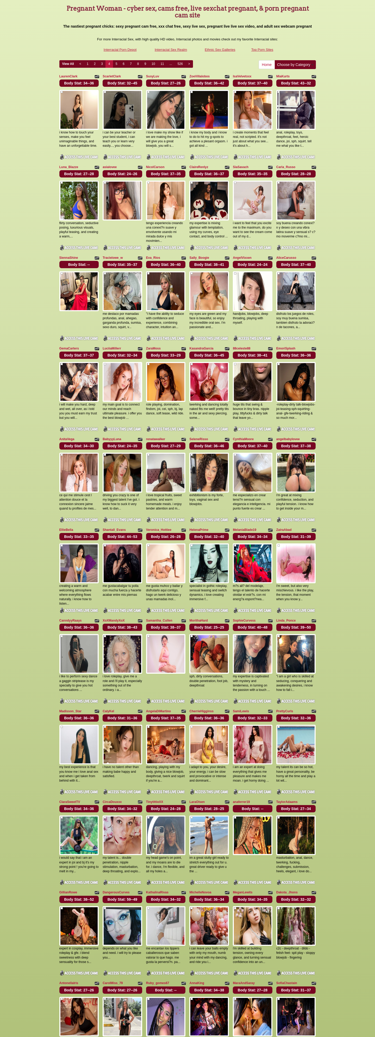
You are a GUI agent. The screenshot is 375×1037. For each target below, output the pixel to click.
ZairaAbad (284, 480)
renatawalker (155, 400)
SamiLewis (241, 642)
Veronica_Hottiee (158, 480)
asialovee (110, 157)
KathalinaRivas (157, 804)
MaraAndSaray (244, 885)
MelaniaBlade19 (244, 480)
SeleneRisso (198, 400)
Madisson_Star (70, 642)
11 (162, 64)
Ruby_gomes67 (157, 885)
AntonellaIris (68, 885)
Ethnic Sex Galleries (220, 50)
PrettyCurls (284, 642)
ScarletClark (112, 76)
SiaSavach (240, 157)
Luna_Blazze (68, 157)
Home (267, 65)
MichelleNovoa (200, 804)
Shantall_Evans (114, 480)
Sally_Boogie (199, 238)
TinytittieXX (154, 723)
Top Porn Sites (262, 50)
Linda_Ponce (286, 561)
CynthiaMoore (243, 400)
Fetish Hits (185, 1029)
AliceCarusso (286, 238)
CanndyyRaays (70, 561)
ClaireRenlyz (198, 157)
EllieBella (66, 480)
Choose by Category (295, 65)
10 (153, 64)
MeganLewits (242, 804)
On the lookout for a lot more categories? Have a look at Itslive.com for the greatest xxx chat (187, 992)
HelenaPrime (198, 480)
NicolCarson (155, 157)
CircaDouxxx (112, 723)
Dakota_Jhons (287, 804)
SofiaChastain (286, 885)
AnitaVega (66, 400)
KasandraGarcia (201, 319)
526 (180, 64)
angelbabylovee (288, 400)
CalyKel (108, 642)
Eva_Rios (153, 238)
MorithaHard (198, 561)
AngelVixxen (242, 238)
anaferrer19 (241, 723)
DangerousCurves (116, 804)
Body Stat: (79, 83)
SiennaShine (68, 238)
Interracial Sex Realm (171, 50)
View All (68, 64)
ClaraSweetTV (69, 723)
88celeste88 (241, 319)
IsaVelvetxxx (242, 76)
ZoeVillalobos (199, 76)
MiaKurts (283, 76)
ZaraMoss (153, 319)
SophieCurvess (244, 561)
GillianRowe (68, 804)
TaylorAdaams (287, 723)
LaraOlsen (197, 723)
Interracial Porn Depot (120, 50)
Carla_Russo (285, 157)
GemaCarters (69, 319)
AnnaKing (196, 885)
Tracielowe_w (113, 238)
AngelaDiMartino (158, 642)
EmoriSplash (285, 319)
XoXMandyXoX (114, 561)
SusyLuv (152, 76)
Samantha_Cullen (159, 561)
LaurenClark (68, 76)
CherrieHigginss (201, 642)
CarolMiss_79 (113, 885)
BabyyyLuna (112, 400)
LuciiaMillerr (112, 319)
